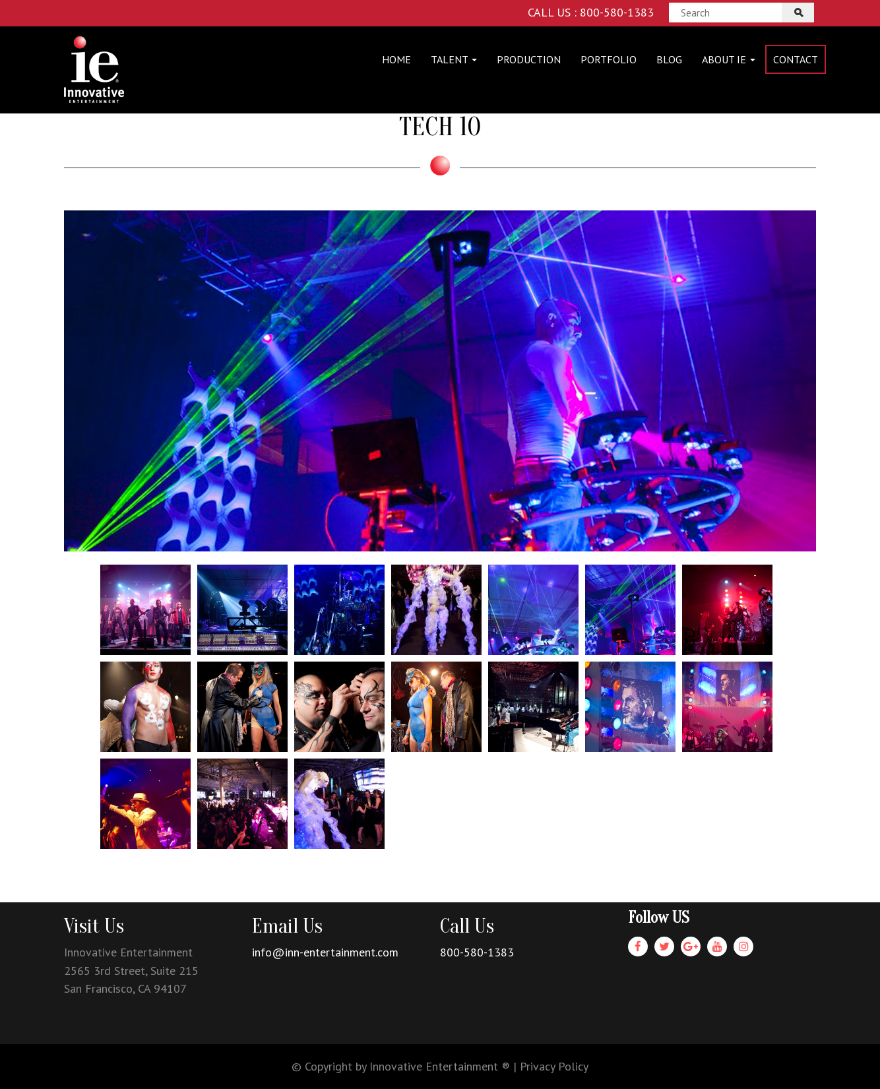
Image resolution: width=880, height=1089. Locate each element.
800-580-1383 (477, 952)
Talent (454, 59)
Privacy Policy (554, 1066)
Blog (669, 59)
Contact (795, 59)
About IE (728, 59)
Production (529, 59)
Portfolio (609, 59)
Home (396, 59)
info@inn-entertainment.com (325, 952)
